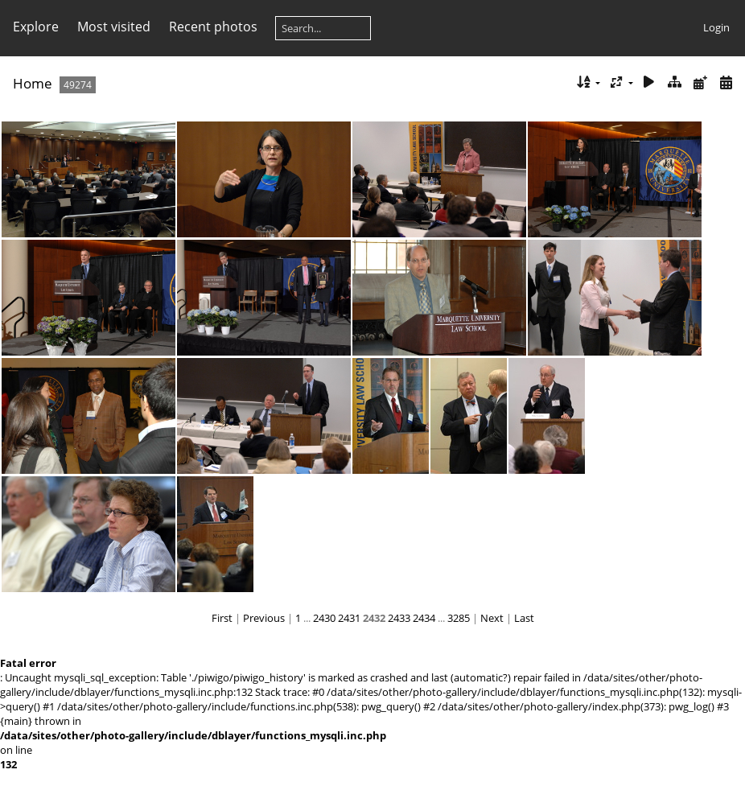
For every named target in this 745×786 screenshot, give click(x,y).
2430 (324, 618)
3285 (458, 618)
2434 (424, 618)
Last (524, 618)
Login (716, 27)
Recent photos (213, 26)
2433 (399, 618)
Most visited (113, 26)
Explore (36, 26)
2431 (349, 618)
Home (32, 83)
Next (492, 618)
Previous (264, 618)
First (222, 618)
